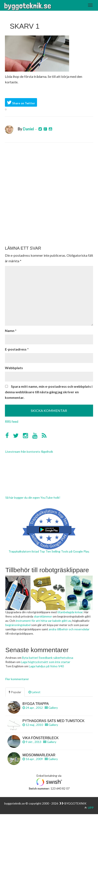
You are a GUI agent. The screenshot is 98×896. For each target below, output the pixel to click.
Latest (34, 692)
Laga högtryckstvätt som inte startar (45, 662)
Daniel (28, 129)
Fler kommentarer (17, 679)
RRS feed (11, 421)
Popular (15, 692)
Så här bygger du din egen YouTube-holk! (32, 497)
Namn (10, 331)
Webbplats (14, 368)
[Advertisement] (49, 194)
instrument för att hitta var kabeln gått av (43, 620)
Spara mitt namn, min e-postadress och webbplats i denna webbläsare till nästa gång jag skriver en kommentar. (48, 391)
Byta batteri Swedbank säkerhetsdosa (47, 657)
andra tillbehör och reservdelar (69, 629)
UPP (89, 807)
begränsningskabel (18, 625)
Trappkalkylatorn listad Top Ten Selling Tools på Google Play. (49, 551)
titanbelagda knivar (70, 612)
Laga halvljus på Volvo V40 (46, 666)
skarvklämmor (43, 616)
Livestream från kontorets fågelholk (29, 451)
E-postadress (17, 349)
